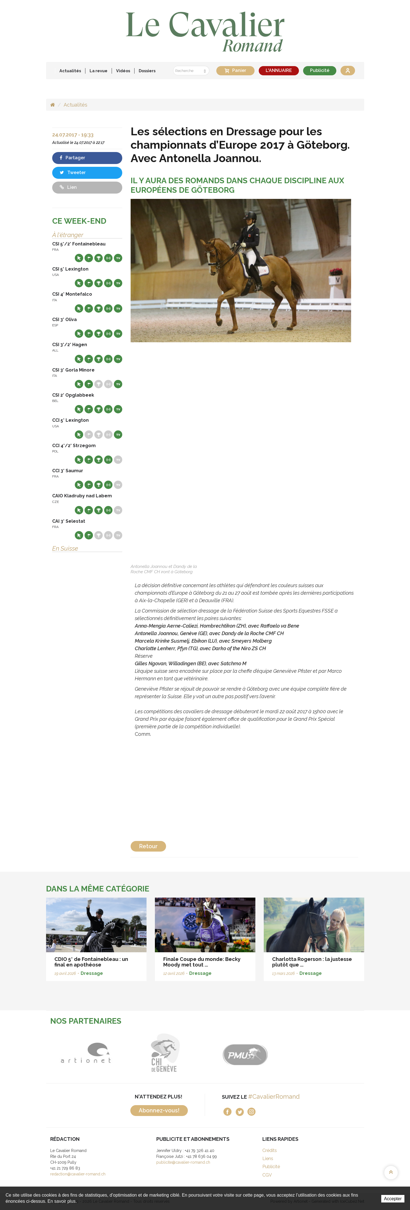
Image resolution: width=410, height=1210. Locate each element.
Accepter (393, 1198)
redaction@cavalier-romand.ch (78, 1174)
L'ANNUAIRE (279, 70)
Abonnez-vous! (159, 1110)
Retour (148, 846)
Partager (72, 157)
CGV (267, 1175)
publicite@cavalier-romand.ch (183, 1162)
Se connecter (348, 70)
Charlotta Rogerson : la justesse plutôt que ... (312, 962)
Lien (68, 187)
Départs (89, 258)
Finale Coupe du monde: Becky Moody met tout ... (202, 962)
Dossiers (147, 70)
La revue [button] (98, 70)
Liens (267, 1158)
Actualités (70, 70)
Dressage (92, 973)
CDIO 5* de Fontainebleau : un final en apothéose (91, 962)
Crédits (269, 1150)
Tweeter (73, 172)
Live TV (118, 258)
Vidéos (123, 70)
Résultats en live (108, 258)
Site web (79, 258)
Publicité (319, 70)
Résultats (98, 258)
